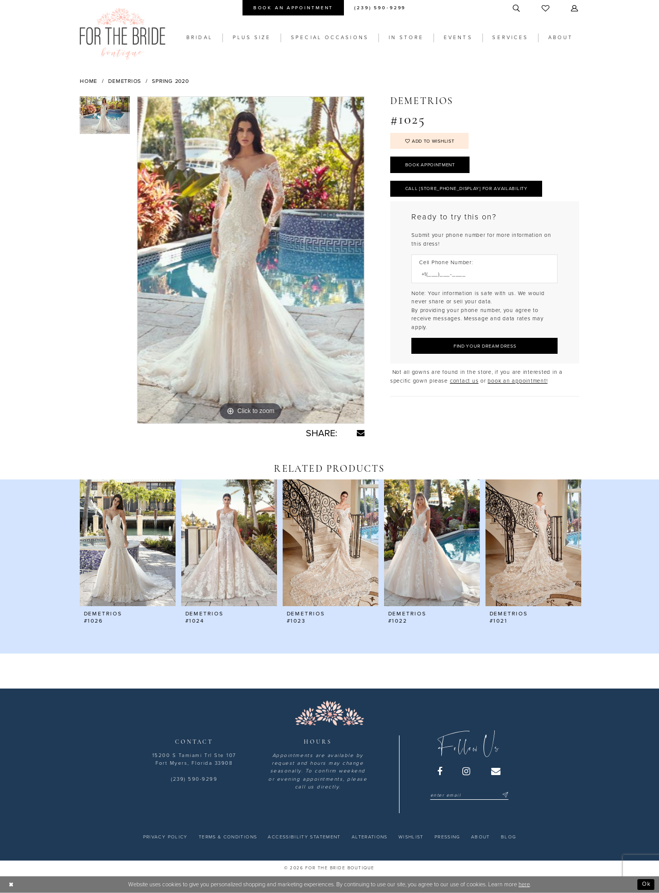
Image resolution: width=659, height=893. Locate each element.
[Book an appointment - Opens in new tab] (292, 7)
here (524, 884)
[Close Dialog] (11, 884)
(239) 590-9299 (194, 779)
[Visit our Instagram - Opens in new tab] (467, 771)
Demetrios (124, 81)
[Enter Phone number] (481, 275)
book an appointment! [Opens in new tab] (517, 380)
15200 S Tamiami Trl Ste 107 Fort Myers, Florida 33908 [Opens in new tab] (194, 759)
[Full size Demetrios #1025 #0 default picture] (250, 260)
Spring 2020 (170, 81)
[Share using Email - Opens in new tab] (361, 433)
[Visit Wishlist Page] (546, 9)
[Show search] (516, 9)
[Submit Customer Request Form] (484, 346)
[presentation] (128, 543)
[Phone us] (380, 7)
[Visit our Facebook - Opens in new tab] (440, 771)
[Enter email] (469, 795)
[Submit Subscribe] (504, 795)
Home (88, 81)
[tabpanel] (105, 119)
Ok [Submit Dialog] (646, 884)
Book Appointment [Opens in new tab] (430, 165)
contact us (464, 380)
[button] (575, 9)
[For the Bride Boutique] (122, 34)
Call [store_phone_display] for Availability (466, 189)
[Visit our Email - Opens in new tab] (496, 771)
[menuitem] (292, 7)
